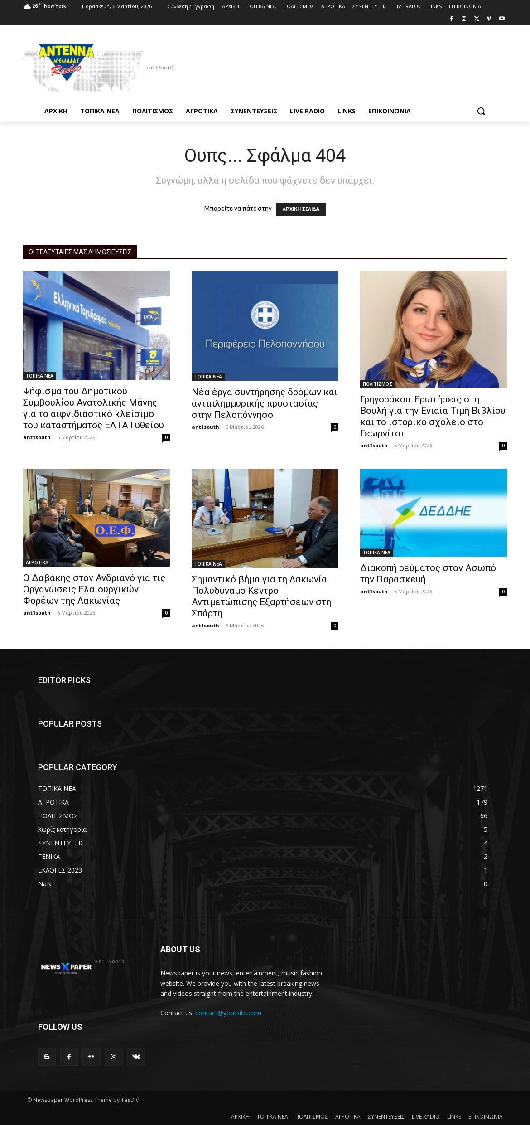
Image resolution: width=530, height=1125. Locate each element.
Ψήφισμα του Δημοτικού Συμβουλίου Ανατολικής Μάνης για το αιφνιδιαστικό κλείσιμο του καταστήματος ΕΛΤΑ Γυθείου (93, 408)
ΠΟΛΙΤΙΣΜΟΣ (377, 384)
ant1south (37, 437)
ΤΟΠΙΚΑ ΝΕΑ (39, 376)
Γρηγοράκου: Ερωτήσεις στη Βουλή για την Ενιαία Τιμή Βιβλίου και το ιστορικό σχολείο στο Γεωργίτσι (433, 416)
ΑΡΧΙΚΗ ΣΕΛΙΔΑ (301, 209)
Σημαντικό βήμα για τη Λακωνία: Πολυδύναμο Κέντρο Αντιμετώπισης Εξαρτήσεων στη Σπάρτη (261, 596)
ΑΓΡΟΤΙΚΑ (37, 562)
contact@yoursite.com (228, 1013)
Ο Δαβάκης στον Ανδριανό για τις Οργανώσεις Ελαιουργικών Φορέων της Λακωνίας (94, 589)
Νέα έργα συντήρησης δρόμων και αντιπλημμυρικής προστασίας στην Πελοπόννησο (264, 403)
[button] (481, 111)
